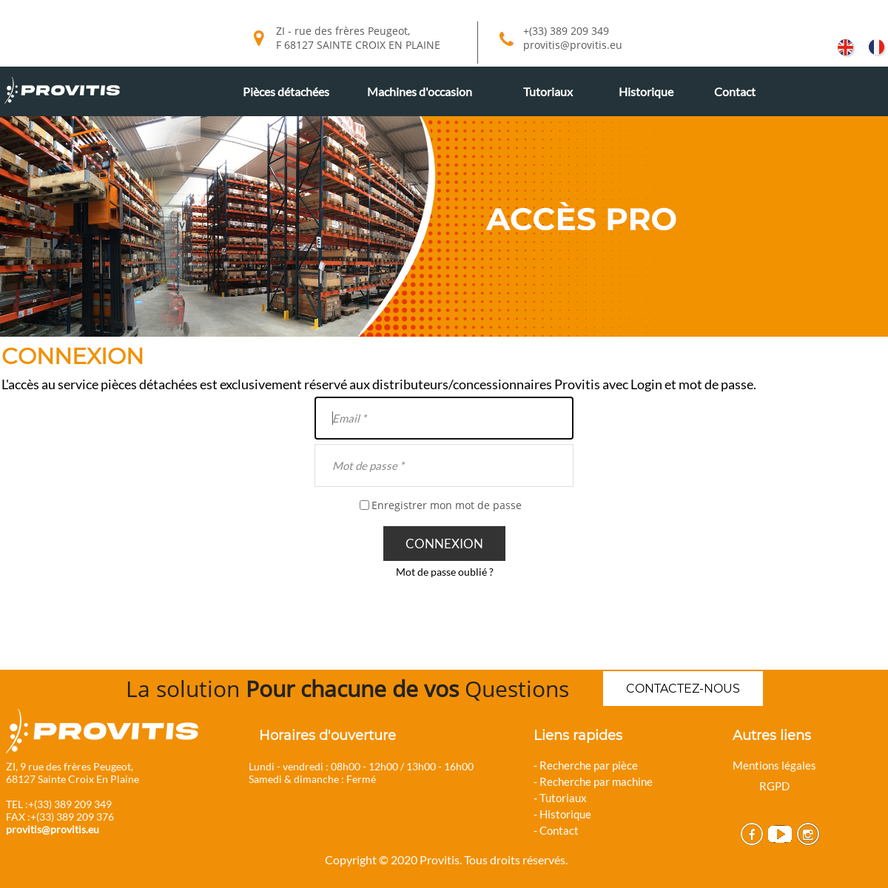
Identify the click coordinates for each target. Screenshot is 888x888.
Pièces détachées (286, 91)
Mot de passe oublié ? (445, 571)
